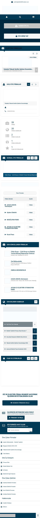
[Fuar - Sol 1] (32, 358)
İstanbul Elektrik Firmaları (9, 482)
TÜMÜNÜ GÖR (28, 84)
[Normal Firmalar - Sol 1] (32, 157)
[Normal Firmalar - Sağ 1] (35, 157)
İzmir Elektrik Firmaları (8, 490)
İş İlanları (5, 470)
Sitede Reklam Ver (7, 466)
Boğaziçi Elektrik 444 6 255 (10, 446)
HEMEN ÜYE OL (22, 25)
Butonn (31, 431)
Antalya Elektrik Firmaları (9, 494)
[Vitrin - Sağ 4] (36, 53)
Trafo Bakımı (6, 453)
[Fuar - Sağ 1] (35, 358)
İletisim (5, 506)
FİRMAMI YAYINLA (16, 418)
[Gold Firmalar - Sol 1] (32, 84)
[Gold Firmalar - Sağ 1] (35, 84)
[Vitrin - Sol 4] (33, 53)
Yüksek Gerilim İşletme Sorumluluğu (12, 449)
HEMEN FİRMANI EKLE (20, 403)
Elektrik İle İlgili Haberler (9, 474)
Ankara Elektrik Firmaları (9, 486)
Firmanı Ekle (6, 462)
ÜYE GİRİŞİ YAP (22, 36)
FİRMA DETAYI (31, 205)
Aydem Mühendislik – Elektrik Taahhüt (12, 442)
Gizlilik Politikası (7, 503)
